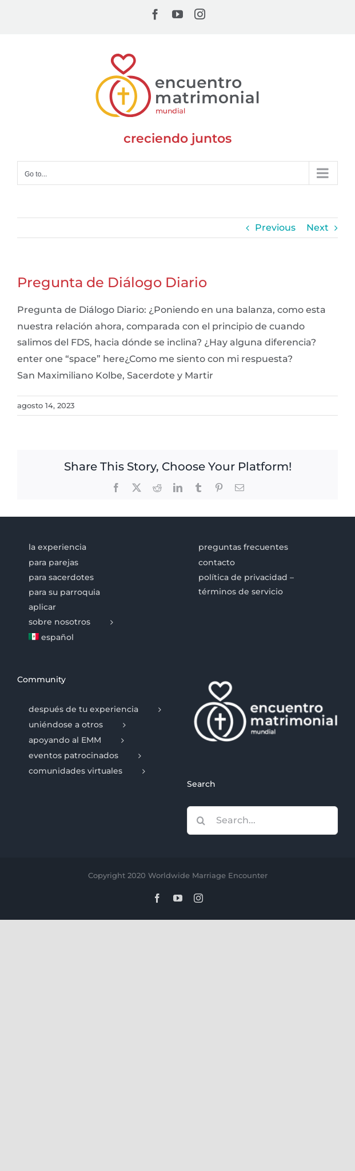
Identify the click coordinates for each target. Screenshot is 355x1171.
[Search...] (262, 820)
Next (317, 227)
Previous (275, 227)
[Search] (201, 820)
